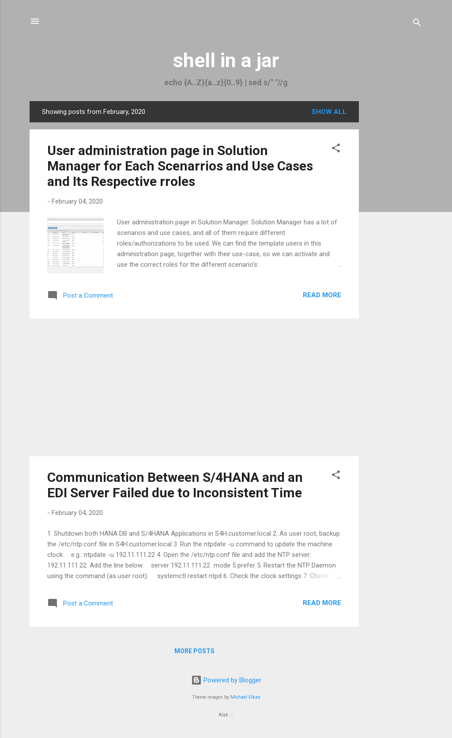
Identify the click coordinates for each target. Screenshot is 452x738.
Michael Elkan (245, 697)
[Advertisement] (394, 233)
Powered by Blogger (226, 680)
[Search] (417, 24)
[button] (336, 149)
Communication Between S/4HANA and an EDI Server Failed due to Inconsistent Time (175, 484)
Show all (329, 112)
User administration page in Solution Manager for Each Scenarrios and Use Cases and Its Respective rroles (180, 166)
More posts (194, 651)
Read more (322, 295)
